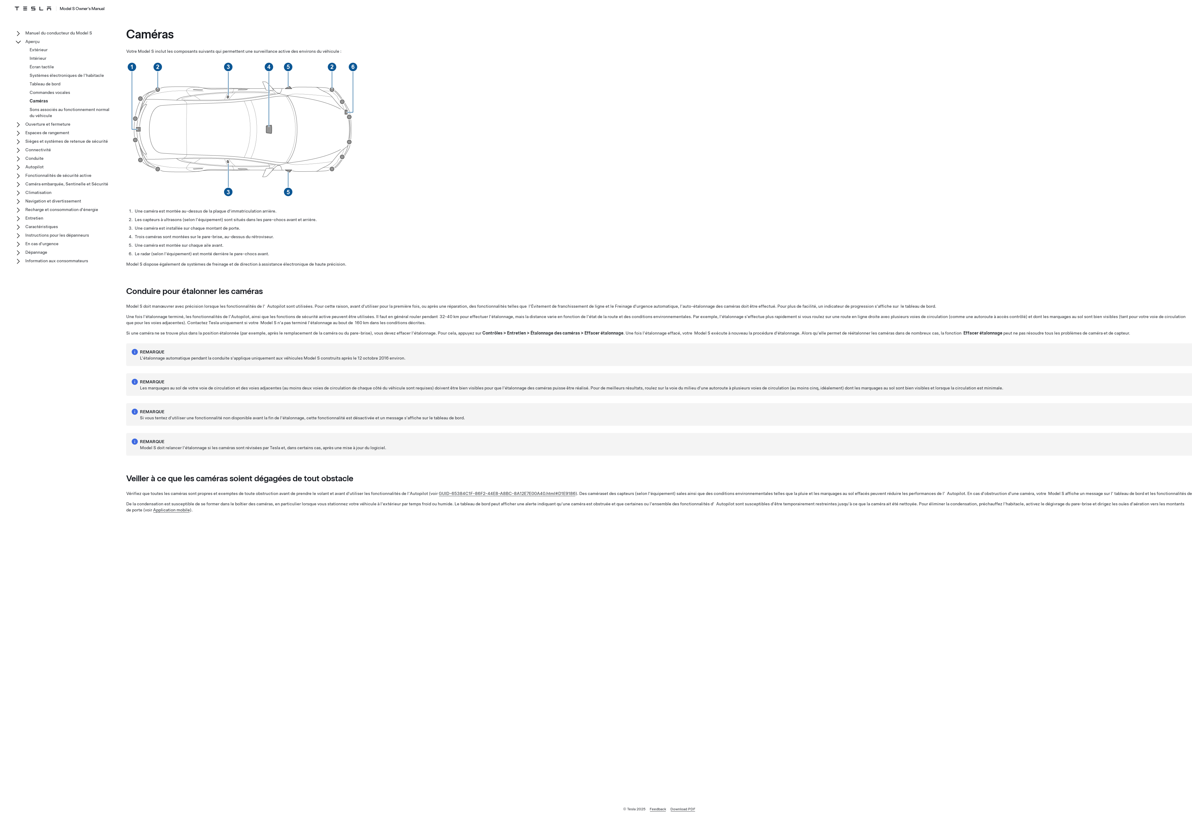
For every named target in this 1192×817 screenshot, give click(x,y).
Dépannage (36, 252)
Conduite (34, 158)
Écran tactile (42, 66)
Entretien (34, 218)
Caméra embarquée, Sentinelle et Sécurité (66, 183)
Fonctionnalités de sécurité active (58, 175)
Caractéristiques (41, 226)
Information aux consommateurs (56, 260)
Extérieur (39, 49)
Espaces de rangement (47, 132)
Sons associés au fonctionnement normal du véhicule (69, 112)
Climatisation (38, 192)
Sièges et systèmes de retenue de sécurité (66, 141)
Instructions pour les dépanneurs (57, 235)
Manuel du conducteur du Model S (58, 32)
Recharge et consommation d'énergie (61, 209)
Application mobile (171, 509)
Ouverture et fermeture (47, 124)
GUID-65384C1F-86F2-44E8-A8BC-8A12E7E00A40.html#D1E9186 (507, 493)
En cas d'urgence (42, 243)
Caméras (39, 101)
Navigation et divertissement (53, 201)
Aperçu (32, 41)
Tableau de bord (45, 83)
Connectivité (38, 149)
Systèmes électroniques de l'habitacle (67, 75)
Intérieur (38, 58)
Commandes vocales (50, 92)
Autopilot (34, 166)
